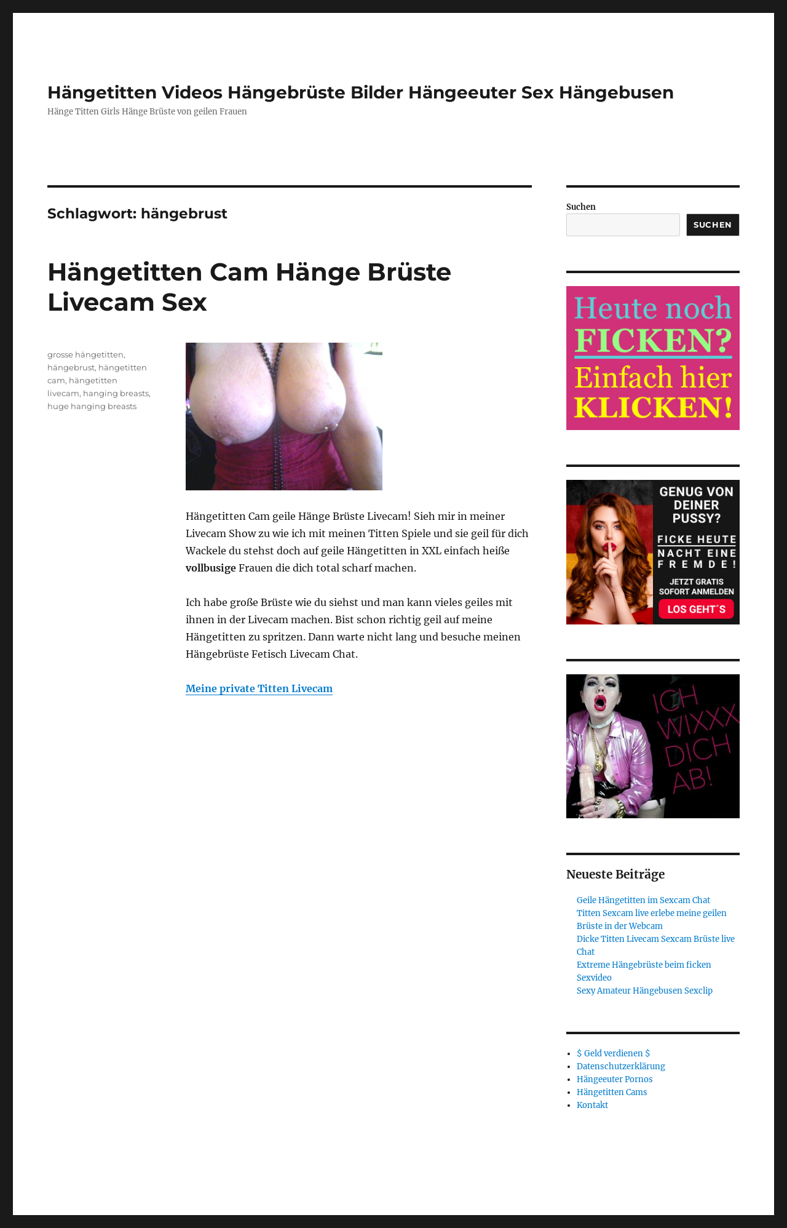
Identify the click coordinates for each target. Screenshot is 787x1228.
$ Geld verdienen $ (614, 1053)
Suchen (581, 207)
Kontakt (592, 1105)
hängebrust (71, 367)
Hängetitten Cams (612, 1092)
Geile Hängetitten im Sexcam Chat (643, 900)
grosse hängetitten (85, 354)
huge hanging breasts (91, 406)
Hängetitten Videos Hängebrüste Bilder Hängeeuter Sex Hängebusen (360, 92)
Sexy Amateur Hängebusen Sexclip (645, 991)
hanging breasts (116, 393)
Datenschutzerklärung (621, 1066)
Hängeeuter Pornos (615, 1079)
